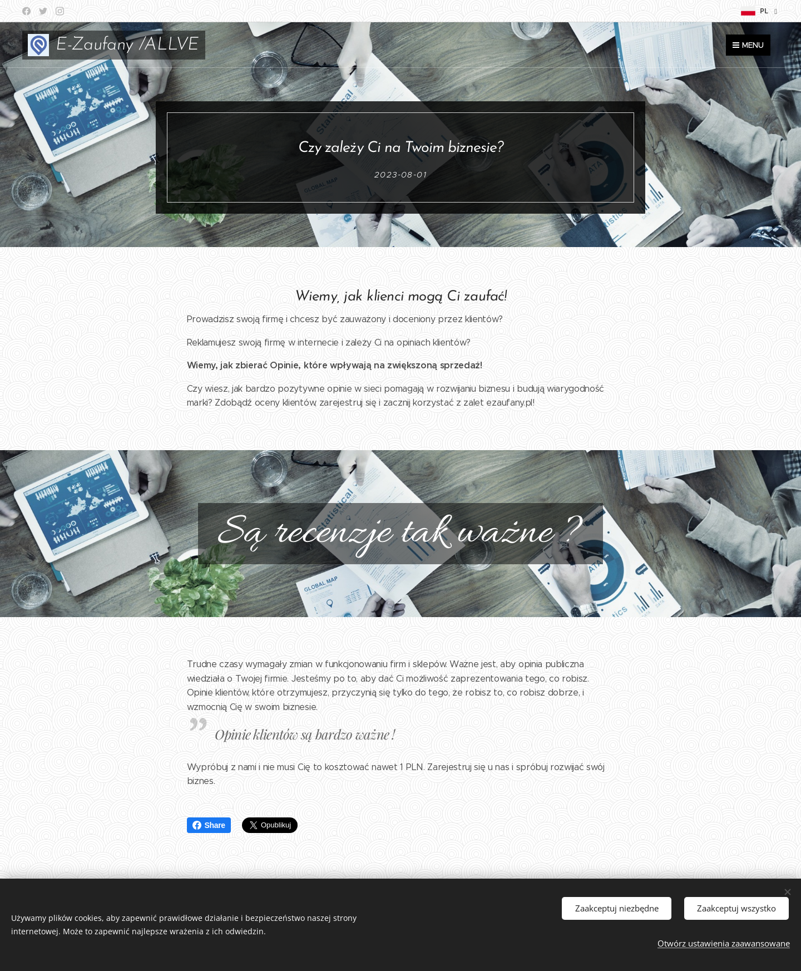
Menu (748, 45)
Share (208, 825)
